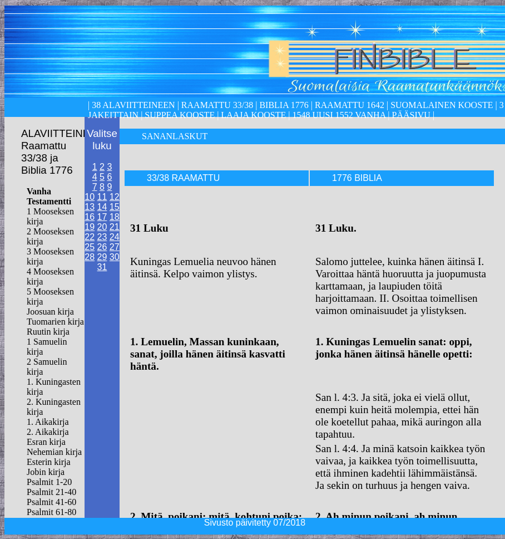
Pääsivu (411, 115)
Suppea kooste (181, 115)
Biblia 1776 (283, 105)
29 (102, 257)
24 (115, 237)
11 (102, 197)
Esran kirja (46, 442)
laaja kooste (252, 115)
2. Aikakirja (48, 432)
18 (115, 217)
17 (102, 217)
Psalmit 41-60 (51, 502)
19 (90, 227)
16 (90, 217)
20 (102, 227)
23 (102, 237)
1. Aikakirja (48, 422)
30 (115, 257)
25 (90, 247)
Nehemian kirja (54, 452)
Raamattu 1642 (350, 105)
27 (115, 247)
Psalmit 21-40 (51, 492)
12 (115, 197)
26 (102, 247)
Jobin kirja (46, 472)
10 (90, 197)
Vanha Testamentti (49, 196)
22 (90, 237)
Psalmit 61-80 (51, 512)
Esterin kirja (49, 462)
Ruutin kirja (48, 331)
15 (115, 207)
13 (90, 207)
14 (102, 207)
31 (102, 267)
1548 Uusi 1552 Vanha (337, 115)
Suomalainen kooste (441, 105)
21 (115, 227)
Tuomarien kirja (55, 321)
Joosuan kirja (50, 311)
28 (90, 257)
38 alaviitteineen (132, 105)
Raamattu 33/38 (217, 105)
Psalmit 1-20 (49, 482)
